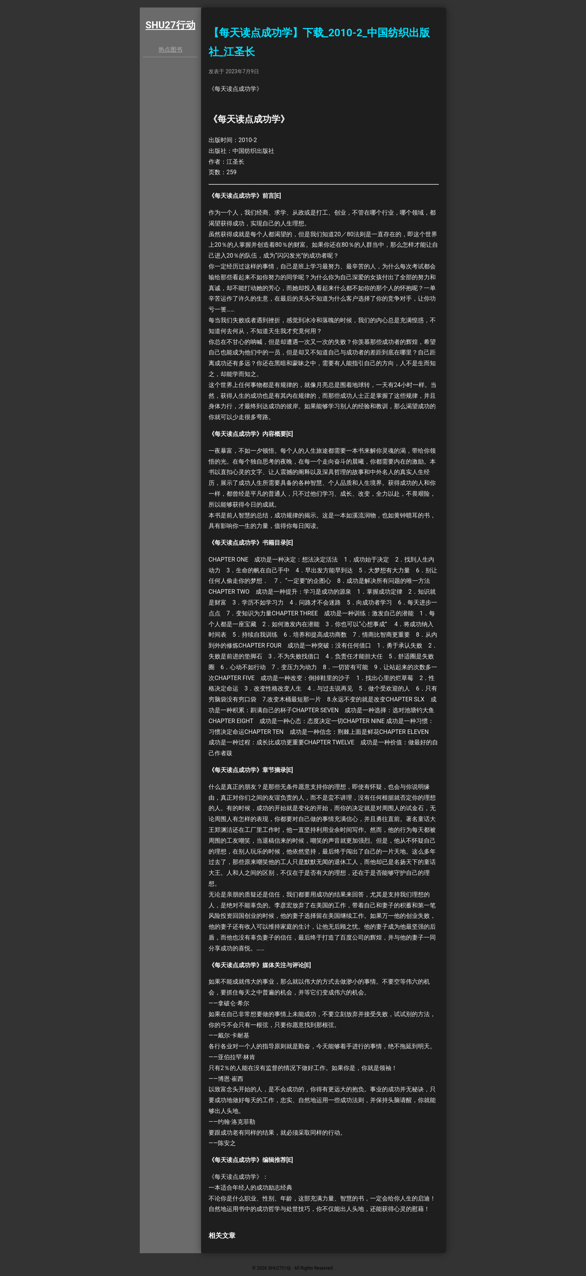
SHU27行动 (170, 25)
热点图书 (170, 49)
